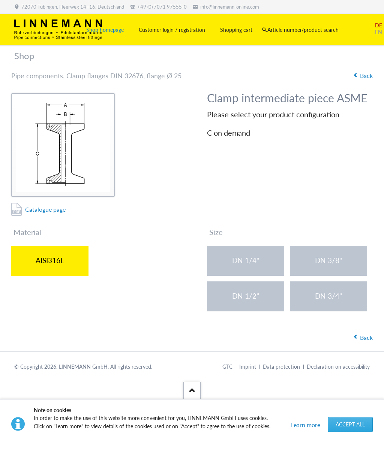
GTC (227, 366)
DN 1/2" (245, 296)
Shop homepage (105, 30)
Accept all (350, 424)
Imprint (247, 366)
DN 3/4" (328, 296)
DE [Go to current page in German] (378, 25)
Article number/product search (303, 30)
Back (366, 75)
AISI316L (50, 260)
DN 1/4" (245, 260)
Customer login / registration (172, 30)
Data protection (281, 366)
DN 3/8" (328, 260)
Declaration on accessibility (338, 366)
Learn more (305, 424)
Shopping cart (236, 30)
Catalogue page (45, 209)
